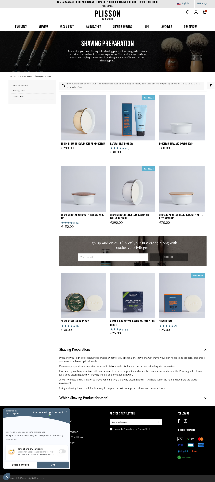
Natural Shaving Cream (121, 143)
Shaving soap (165, 321)
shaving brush (75, 388)
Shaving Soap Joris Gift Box (75, 321)
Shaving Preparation (19, 85)
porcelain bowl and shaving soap (175, 143)
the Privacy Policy (128, 429)
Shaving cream (19, 91)
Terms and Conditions (71, 437)
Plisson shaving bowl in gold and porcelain (83, 143)
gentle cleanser (196, 371)
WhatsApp (77, 87)
